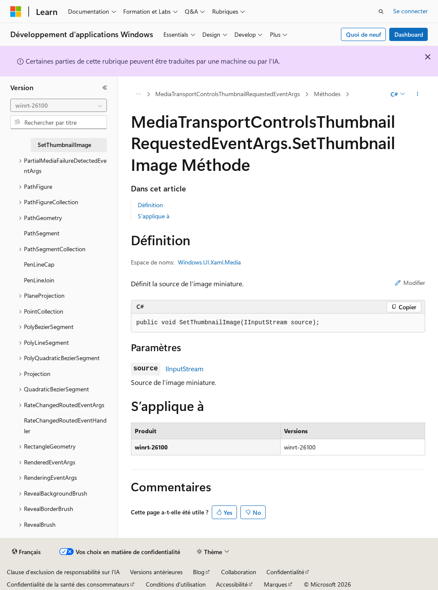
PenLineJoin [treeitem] (39, 280)
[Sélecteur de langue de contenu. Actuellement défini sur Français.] (26, 552)
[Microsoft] (15, 11)
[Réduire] (105, 87)
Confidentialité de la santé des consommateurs (68, 584)
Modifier (410, 283)
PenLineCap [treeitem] (39, 264)
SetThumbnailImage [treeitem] (64, 145)
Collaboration (238, 572)
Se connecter (410, 11)
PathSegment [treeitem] (41, 233)
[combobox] (58, 105)
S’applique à (153, 216)
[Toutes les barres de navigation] (138, 94)
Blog (198, 572)
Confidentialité (285, 572)
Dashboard (408, 34)
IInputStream (185, 368)
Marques (275, 584)
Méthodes (327, 94)
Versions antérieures (156, 572)
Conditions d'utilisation (176, 584)
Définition (150, 205)
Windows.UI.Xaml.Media (209, 262)
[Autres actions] (417, 94)
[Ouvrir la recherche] (381, 11)
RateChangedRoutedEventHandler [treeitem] (65, 425)
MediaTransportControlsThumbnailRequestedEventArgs (227, 94)
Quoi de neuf (363, 34)
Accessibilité (232, 584)
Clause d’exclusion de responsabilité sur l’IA (63, 572)
